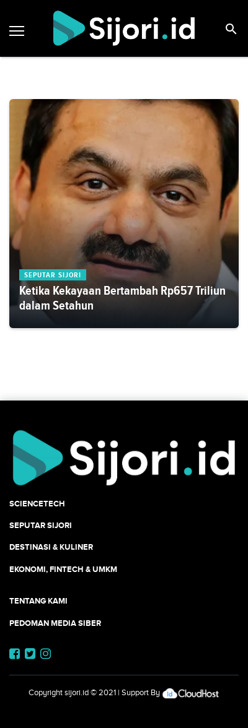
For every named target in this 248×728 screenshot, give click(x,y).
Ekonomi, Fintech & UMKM (63, 569)
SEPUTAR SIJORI (40, 525)
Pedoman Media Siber (55, 623)
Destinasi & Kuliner (51, 547)
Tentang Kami (38, 600)
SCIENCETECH (37, 503)
